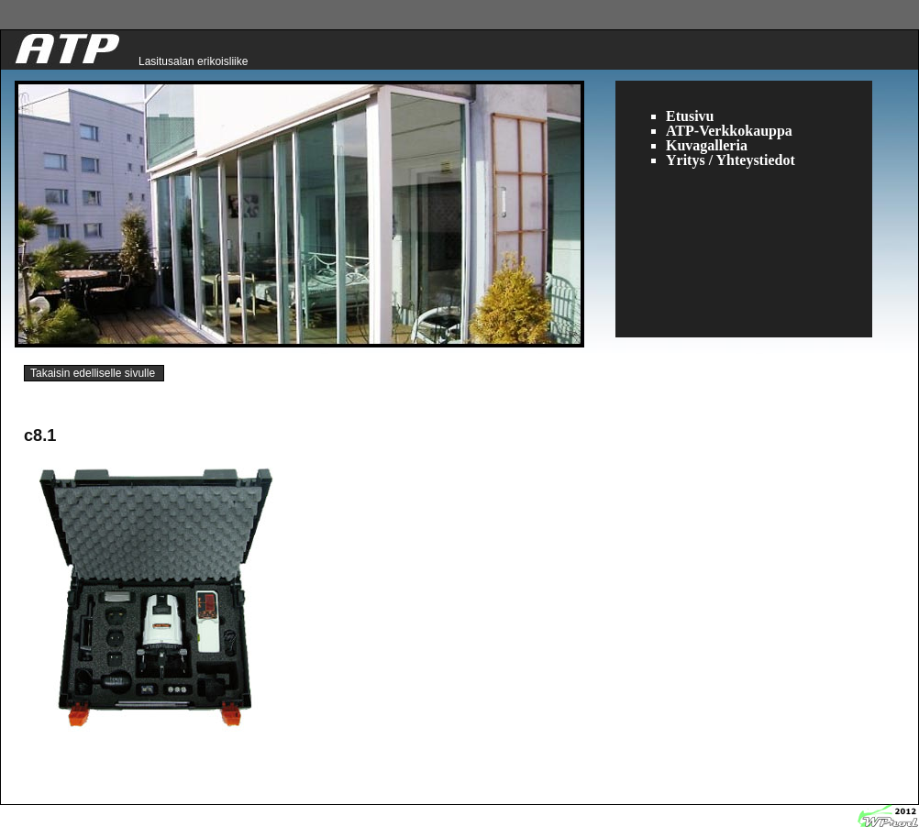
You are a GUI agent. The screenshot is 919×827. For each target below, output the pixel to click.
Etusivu (690, 116)
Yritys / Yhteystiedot (730, 160)
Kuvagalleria (706, 145)
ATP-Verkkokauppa (729, 130)
